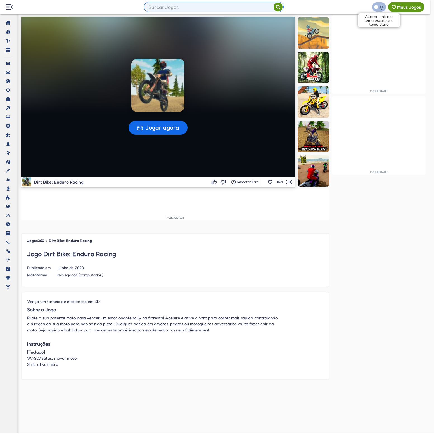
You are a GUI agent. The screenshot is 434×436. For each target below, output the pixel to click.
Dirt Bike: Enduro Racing (70, 240)
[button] (270, 182)
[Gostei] (214, 182)
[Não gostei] (224, 182)
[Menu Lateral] (9, 7)
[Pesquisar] (278, 7)
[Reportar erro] (245, 182)
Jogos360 (35, 240)
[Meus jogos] (406, 7)
